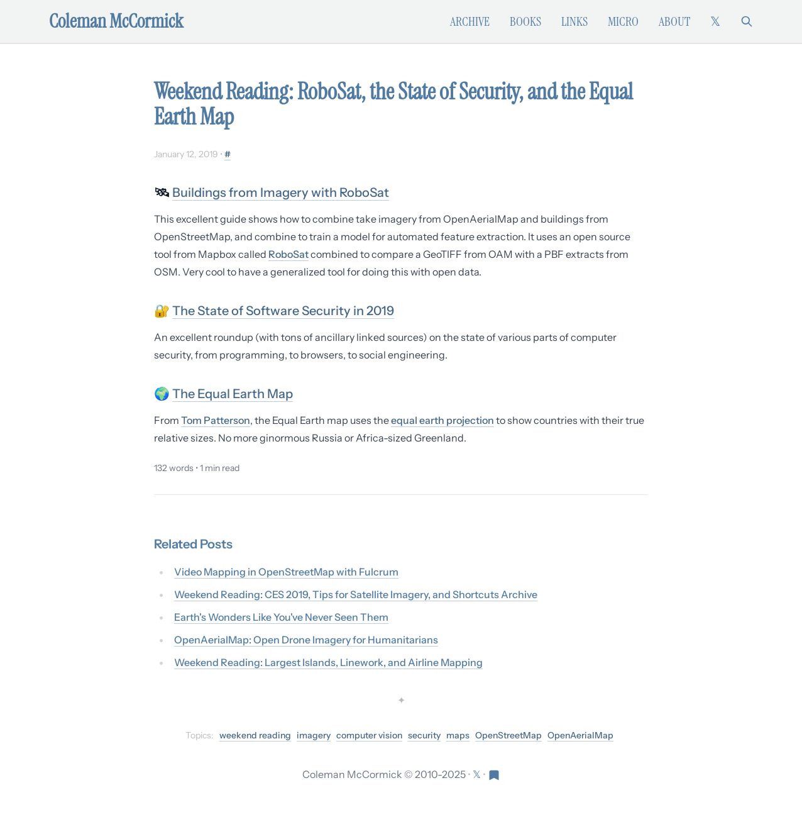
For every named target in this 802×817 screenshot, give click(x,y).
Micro (623, 21)
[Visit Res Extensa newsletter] (494, 774)
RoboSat (288, 254)
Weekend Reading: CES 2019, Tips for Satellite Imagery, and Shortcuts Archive (355, 594)
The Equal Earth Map (232, 393)
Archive (470, 21)
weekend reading (255, 735)
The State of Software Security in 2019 (283, 310)
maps (458, 735)
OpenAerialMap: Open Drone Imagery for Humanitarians (306, 639)
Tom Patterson (215, 420)
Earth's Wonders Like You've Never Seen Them (281, 617)
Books (525, 21)
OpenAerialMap (580, 735)
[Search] (746, 21)
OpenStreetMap (508, 735)
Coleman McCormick (116, 21)
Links (574, 21)
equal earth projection (442, 420)
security (424, 735)
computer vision (369, 735)
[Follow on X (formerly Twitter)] (715, 21)
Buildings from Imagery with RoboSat (280, 192)
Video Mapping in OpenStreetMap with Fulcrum (286, 571)
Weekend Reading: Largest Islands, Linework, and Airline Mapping (328, 662)
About (674, 21)
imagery (314, 735)
